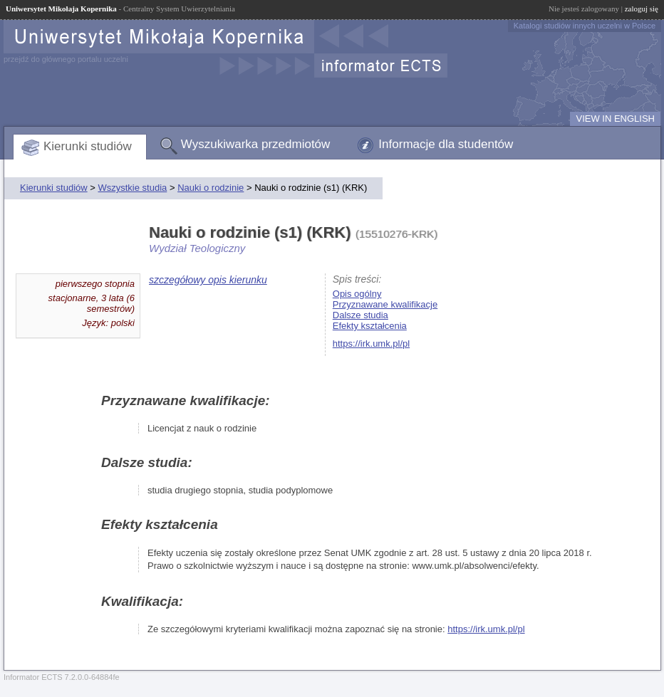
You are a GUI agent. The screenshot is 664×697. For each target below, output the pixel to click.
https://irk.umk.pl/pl (371, 343)
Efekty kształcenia (370, 325)
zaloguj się (641, 8)
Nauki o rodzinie (210, 187)
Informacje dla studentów (445, 144)
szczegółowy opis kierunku (208, 279)
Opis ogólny (357, 293)
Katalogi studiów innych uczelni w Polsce (584, 25)
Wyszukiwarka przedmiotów (256, 144)
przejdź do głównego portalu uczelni (66, 59)
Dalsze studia (360, 315)
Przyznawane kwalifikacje (385, 304)
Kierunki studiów (87, 146)
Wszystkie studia (132, 187)
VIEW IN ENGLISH (615, 118)
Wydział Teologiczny (197, 248)
